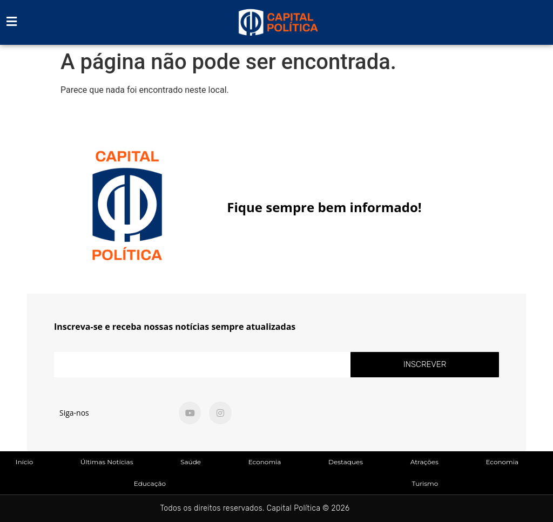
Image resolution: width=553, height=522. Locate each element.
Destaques (345, 462)
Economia (264, 462)
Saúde (190, 462)
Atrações (424, 462)
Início (24, 462)
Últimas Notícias (106, 462)
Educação (150, 483)
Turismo (425, 483)
